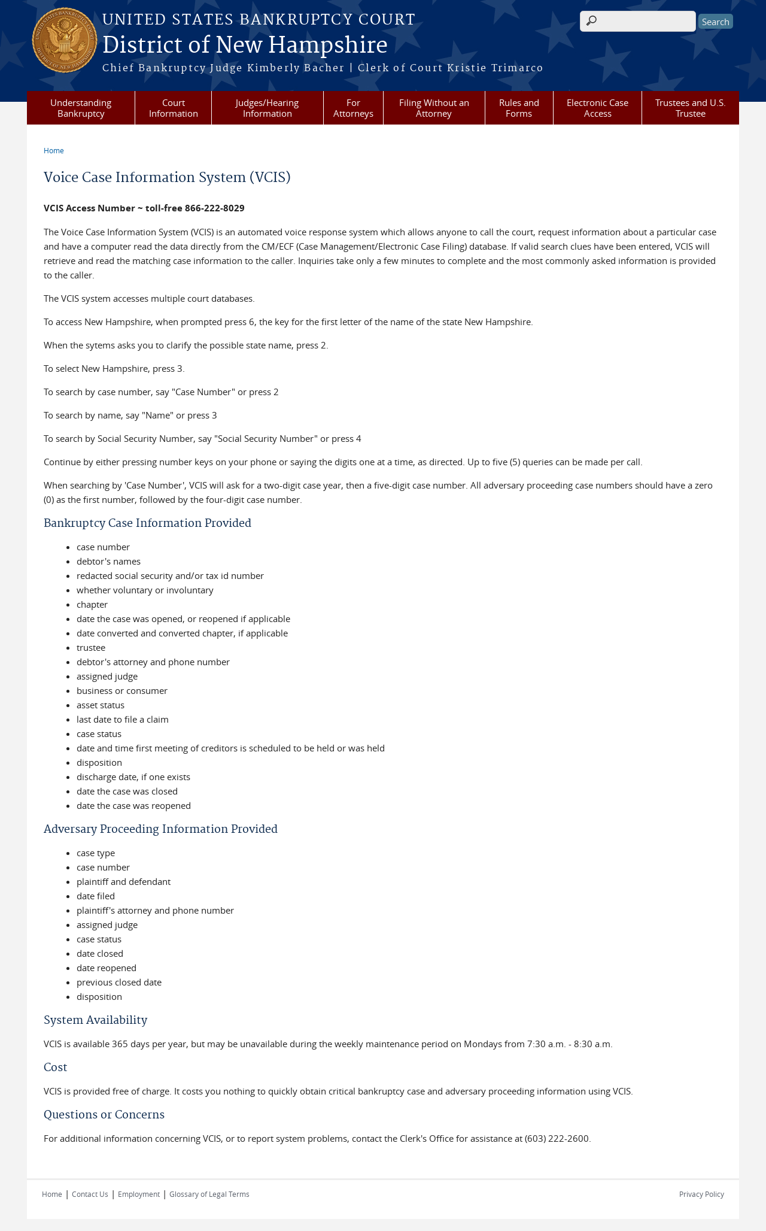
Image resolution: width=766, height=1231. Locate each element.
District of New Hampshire (245, 46)
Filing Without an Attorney (434, 107)
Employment (139, 1194)
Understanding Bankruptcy (80, 107)
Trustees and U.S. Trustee (690, 107)
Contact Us (90, 1194)
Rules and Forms (519, 107)
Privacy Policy (701, 1194)
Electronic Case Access (597, 107)
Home (54, 150)
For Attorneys (353, 107)
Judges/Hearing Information (267, 107)
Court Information (173, 107)
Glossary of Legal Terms (209, 1194)
